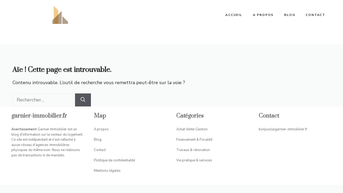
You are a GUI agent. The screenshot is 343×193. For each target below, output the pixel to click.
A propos (263, 15)
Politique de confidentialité (114, 160)
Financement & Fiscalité (194, 139)
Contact (315, 15)
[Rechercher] (83, 99)
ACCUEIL (233, 15)
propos (103, 129)
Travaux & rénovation (193, 150)
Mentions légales (107, 170)
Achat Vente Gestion (192, 129)
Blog (289, 15)
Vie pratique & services (194, 160)
